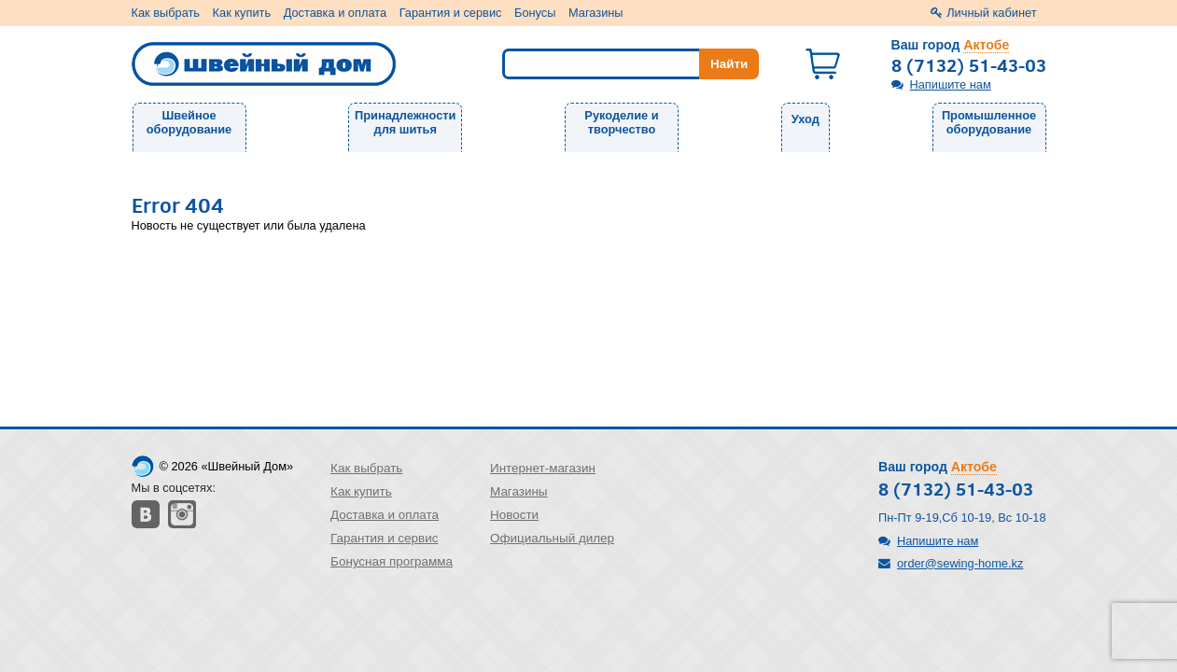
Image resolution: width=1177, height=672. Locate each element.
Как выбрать (166, 13)
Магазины (596, 13)
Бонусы (534, 13)
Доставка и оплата (335, 13)
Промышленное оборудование (989, 122)
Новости (514, 515)
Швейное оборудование (189, 122)
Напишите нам (950, 84)
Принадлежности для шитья (405, 122)
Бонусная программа (391, 561)
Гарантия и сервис (450, 13)
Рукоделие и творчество (621, 122)
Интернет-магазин (543, 468)
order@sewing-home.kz (960, 563)
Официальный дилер (552, 538)
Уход (806, 119)
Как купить (242, 13)
